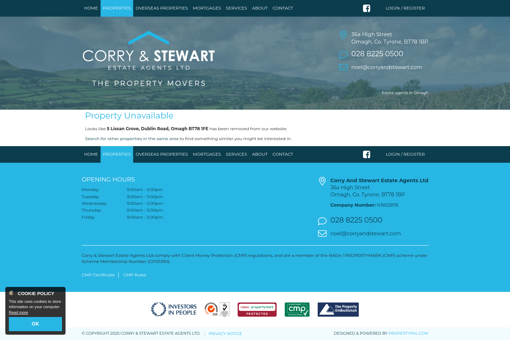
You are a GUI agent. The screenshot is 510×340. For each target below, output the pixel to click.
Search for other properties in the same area (131, 138)
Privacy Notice (225, 333)
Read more (18, 312)
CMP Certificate (98, 274)
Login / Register (405, 8)
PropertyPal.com (408, 333)
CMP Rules (134, 274)
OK (35, 324)
